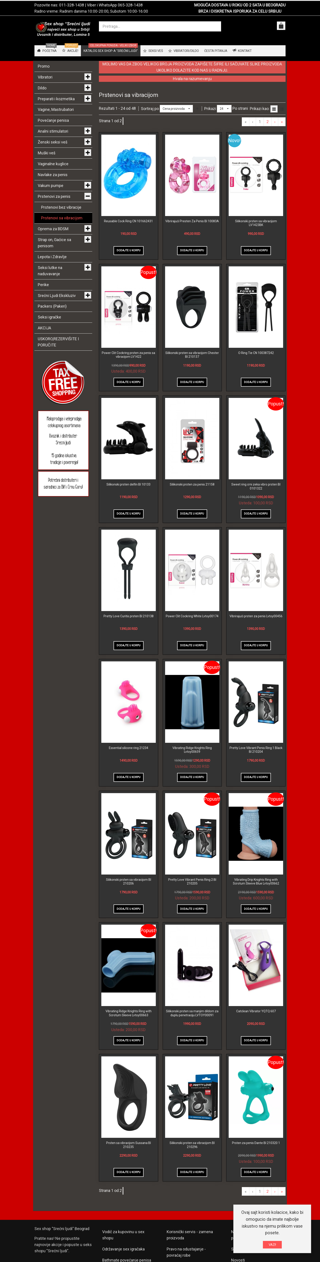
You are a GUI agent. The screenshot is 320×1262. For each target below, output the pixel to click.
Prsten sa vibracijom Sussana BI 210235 (128, 1145)
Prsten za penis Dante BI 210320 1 (256, 1143)
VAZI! (272, 1244)
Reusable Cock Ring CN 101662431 (128, 221)
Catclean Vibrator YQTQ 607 (256, 1011)
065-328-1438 (130, 5)
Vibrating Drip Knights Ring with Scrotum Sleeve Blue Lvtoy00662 (256, 881)
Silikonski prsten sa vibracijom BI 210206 (128, 881)
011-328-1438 (71, 5)
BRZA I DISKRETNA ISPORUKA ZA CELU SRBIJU (239, 11)
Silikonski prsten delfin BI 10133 (128, 484)
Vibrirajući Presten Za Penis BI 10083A (192, 221)
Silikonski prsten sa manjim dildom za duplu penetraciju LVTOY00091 (192, 1013)
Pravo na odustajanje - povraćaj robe (186, 1252)
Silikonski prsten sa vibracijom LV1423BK (256, 223)
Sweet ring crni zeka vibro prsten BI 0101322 (255, 486)
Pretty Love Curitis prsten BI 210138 (129, 616)
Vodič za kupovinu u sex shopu (123, 1234)
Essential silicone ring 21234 (128, 748)
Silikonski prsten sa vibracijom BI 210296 (192, 1145)
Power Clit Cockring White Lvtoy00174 (192, 616)
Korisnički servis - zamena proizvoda (190, 1234)
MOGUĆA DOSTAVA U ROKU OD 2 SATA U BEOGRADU (240, 5)
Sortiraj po (150, 108)
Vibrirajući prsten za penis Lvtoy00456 (256, 616)
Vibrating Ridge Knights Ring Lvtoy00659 (192, 750)
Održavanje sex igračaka (123, 1249)
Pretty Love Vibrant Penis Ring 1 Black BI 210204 (256, 750)
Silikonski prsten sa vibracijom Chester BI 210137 (192, 355)
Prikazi (210, 108)
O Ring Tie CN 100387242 (256, 353)
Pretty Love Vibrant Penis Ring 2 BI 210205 (192, 881)
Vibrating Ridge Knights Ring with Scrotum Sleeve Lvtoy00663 (129, 1013)
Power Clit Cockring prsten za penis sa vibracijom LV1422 (128, 355)
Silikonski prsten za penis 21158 (192, 484)
